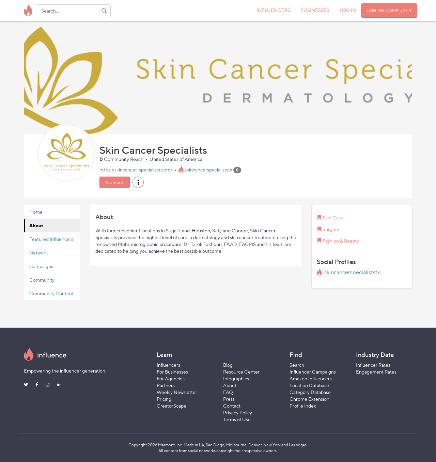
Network (38, 252)
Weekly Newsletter (177, 392)
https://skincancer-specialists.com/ (135, 169)
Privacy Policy (237, 412)
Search (297, 365)
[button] (138, 182)
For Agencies (171, 378)
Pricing (164, 399)
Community (41, 280)
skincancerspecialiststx (208, 169)
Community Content (51, 293)
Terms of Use (237, 419)
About (36, 225)
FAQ (228, 392)
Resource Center (241, 372)
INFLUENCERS (273, 10)
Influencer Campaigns (313, 372)
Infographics (236, 378)
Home (36, 212)
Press (229, 399)
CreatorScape (171, 406)
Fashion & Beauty (341, 241)
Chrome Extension (309, 399)
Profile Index (303, 406)
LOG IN (348, 10)
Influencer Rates (373, 365)
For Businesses (172, 372)
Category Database (310, 392)
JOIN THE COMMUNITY (389, 10)
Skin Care (333, 217)
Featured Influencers (51, 239)
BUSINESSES (314, 10)
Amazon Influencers (311, 378)
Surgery (331, 229)
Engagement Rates (376, 372)
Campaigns (41, 266)
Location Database (309, 385)
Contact (114, 182)
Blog (228, 365)
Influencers (168, 365)
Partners (166, 385)
